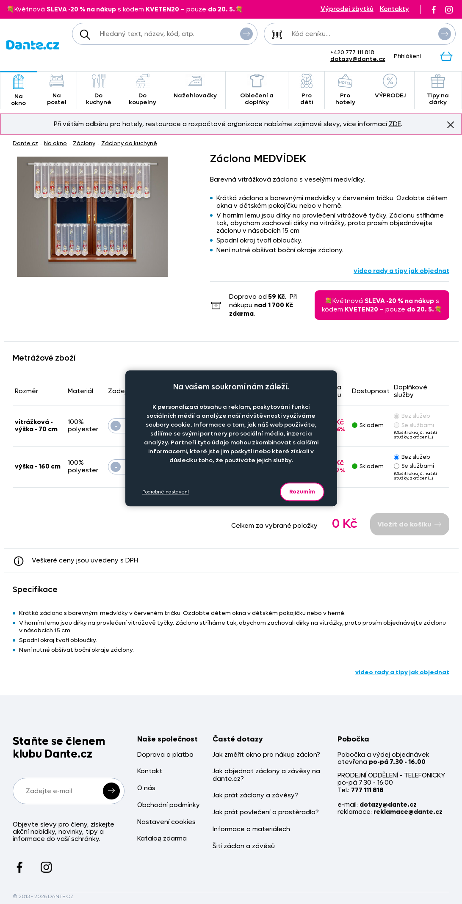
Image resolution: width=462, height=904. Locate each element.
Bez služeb (412, 415)
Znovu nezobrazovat (450, 124)
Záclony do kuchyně (129, 143)
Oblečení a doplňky (256, 90)
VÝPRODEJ (390, 86)
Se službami (414, 425)
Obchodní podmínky (168, 805)
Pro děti (306, 90)
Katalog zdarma (162, 838)
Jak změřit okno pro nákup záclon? (266, 754)
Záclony (84, 143)
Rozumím (302, 491)
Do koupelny (142, 90)
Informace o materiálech (251, 829)
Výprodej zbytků (347, 9)
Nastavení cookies (166, 822)
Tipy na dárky (438, 90)
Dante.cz (25, 143)
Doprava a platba (165, 754)
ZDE (395, 124)
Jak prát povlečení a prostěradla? (266, 812)
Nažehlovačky (195, 86)
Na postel (57, 90)
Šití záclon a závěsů (244, 846)
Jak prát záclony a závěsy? (255, 795)
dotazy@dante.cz (357, 59)
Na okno (18, 90)
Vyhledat (246, 33)
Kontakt (149, 771)
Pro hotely (345, 90)
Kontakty (394, 9)
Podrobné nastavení (165, 492)
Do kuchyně (99, 90)
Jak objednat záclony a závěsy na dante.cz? (266, 775)
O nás (146, 788)
